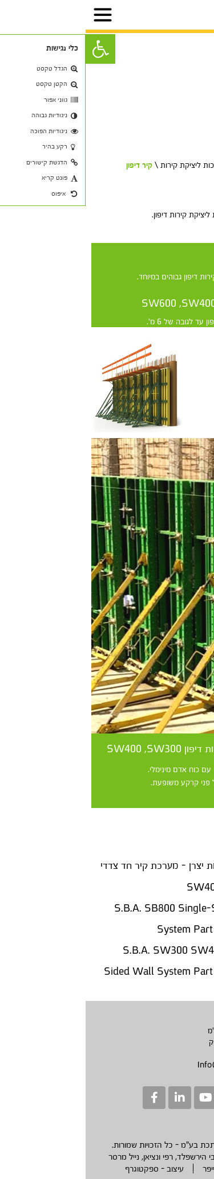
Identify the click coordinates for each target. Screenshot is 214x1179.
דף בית (189, 165)
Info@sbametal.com (149, 1064)
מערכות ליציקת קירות (108, 165)
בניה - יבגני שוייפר (146, 1168)
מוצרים (160, 165)
